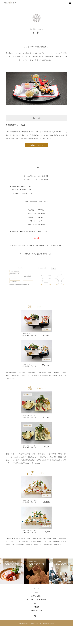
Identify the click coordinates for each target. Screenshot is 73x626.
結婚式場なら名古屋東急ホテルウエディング (34, 623)
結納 (36, 592)
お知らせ (36, 588)
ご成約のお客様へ (36, 596)
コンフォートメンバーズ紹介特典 (36, 599)
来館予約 (36, 603)
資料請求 (36, 607)
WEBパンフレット (36, 610)
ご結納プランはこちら (36, 145)
